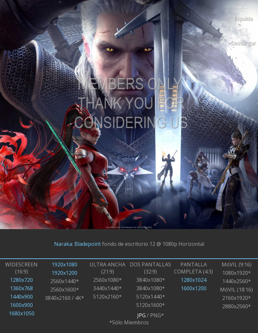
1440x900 (21, 296)
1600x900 (21, 305)
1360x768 (21, 288)
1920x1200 (64, 272)
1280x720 (21, 279)
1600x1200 (193, 288)
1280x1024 (193, 279)
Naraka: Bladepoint (77, 243)
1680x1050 (21, 313)
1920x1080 (64, 264)
